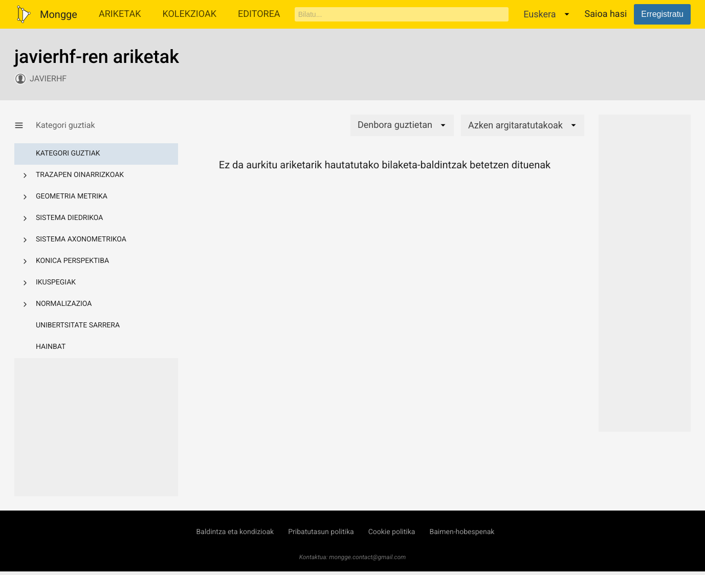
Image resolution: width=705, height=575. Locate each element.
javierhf (48, 78)
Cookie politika (391, 532)
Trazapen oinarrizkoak (80, 175)
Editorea (259, 14)
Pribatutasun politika (321, 532)
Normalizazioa (64, 304)
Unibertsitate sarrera (78, 325)
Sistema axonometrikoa (81, 239)
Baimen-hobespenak (461, 532)
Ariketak (120, 14)
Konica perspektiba (72, 261)
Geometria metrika (71, 196)
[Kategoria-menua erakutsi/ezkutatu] (25, 125)
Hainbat (50, 347)
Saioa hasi (606, 14)
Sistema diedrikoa (69, 218)
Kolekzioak (189, 14)
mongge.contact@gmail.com (367, 557)
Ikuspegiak (56, 282)
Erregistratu (662, 14)
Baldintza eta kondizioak (235, 532)
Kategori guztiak (68, 153)
